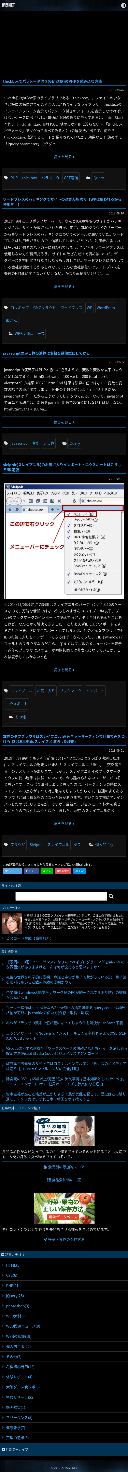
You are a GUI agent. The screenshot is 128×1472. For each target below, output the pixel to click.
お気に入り (46, 691)
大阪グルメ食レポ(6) (23, 1387)
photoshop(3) (17, 1306)
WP (89, 307)
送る (47, 871)
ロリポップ (20, 307)
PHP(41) (13, 1285)
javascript (19, 443)
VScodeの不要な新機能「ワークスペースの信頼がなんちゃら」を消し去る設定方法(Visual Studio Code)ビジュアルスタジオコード (67, 1051)
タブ (77, 844)
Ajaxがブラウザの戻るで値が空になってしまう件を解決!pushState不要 (64, 1023)
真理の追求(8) (17, 1437)
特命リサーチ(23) (20, 1397)
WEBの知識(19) (18, 1336)
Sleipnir (36, 844)
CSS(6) (11, 1275)
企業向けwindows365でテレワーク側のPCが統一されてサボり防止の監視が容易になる (66, 995)
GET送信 (71, 177)
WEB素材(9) (16, 1316)
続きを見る (64, 156)
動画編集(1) (15, 1407)
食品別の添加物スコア (64, 1167)
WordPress (106, 307)
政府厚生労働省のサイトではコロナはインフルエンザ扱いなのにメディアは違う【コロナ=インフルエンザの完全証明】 (66, 1066)
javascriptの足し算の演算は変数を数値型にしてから (46, 353)
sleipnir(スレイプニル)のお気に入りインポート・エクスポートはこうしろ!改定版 (62, 467)
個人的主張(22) (18, 1346)
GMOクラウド (44, 307)
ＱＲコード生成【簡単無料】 (30, 938)
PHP (14, 177)
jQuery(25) (15, 1295)
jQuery (98, 177)
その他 (20, 717)
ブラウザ (18, 844)
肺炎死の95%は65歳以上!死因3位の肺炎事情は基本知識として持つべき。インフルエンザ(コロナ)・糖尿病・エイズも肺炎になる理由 (66, 1081)
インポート (95, 691)
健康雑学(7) (15, 1427)
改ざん (11, 320)
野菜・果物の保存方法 (64, 1239)
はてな (79, 871)
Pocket (63, 871)
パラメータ (50, 177)
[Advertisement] (64, 45)
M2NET (8, 5)
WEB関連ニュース (29, 333)
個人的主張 (104, 844)
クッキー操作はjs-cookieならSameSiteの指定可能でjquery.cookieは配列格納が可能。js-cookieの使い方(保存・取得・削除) (66, 1010)
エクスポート (17, 703)
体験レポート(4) (19, 1377)
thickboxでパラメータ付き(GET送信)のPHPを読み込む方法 (52, 81)
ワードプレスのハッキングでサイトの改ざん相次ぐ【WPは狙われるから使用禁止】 (62, 201)
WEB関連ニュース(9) (23, 1326)
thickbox (29, 177)
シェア (31, 871)
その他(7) (14, 1356)
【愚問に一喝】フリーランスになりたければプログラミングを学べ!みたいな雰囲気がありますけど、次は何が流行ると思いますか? (67, 964)
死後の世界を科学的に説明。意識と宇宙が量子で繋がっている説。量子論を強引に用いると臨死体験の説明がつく (66, 979)
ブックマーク (71, 691)
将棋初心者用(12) (20, 1366)
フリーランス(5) (19, 1417)
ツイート (12, 871)
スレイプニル (21, 691)
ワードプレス (71, 307)
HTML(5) (13, 1265)
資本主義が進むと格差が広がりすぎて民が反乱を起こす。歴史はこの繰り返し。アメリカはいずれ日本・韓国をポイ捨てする (66, 1096)
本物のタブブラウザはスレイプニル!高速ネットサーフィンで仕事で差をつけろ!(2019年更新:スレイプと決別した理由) (64, 739)
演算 (35, 443)
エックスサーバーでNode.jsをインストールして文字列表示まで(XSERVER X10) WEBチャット (66, 1035)
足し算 (48, 443)
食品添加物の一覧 (64, 1179)
